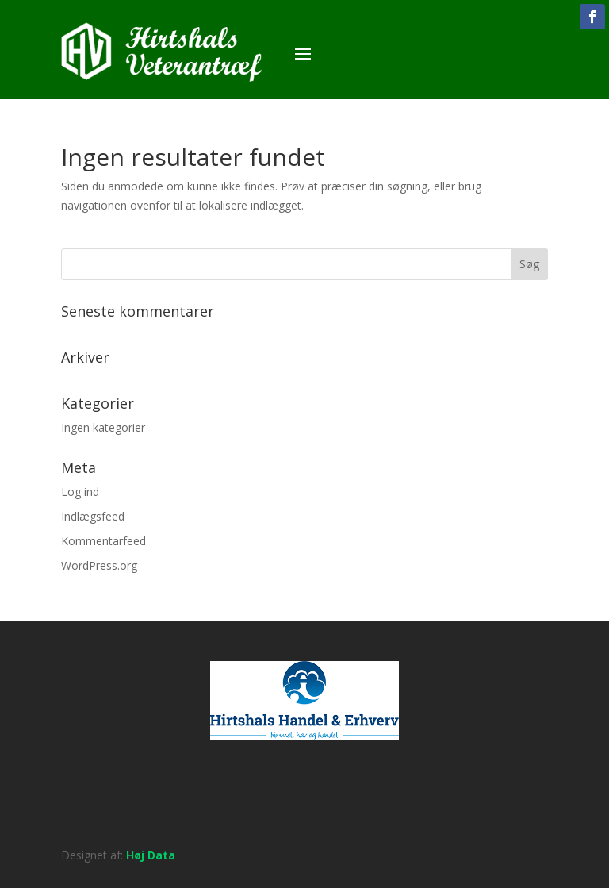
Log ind (80, 491)
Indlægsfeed (92, 516)
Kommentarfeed (103, 540)
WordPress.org (99, 565)
